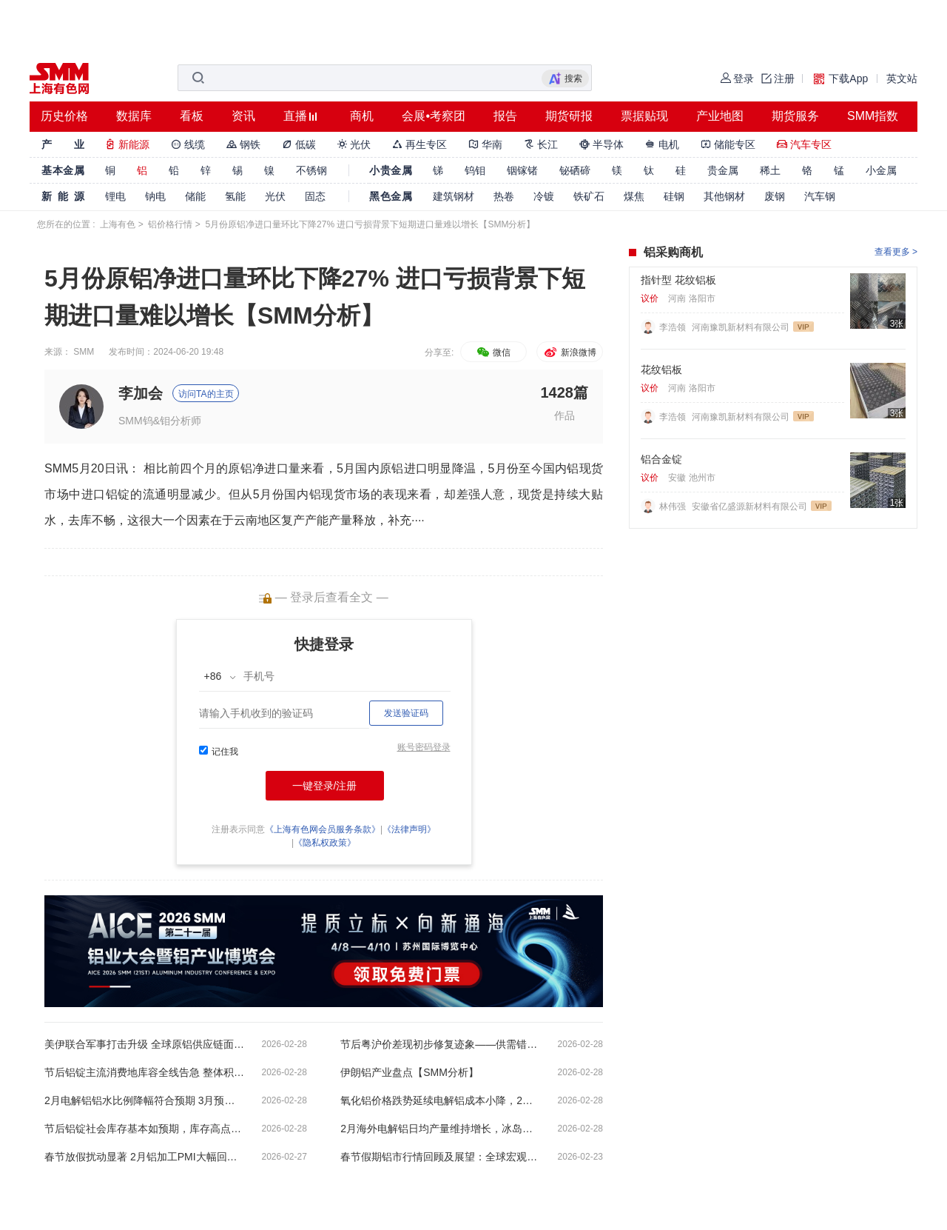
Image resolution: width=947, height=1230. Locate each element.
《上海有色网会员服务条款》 (322, 829)
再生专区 (419, 144)
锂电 (115, 196)
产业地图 (720, 116)
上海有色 (117, 224)
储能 (195, 196)
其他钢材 (724, 196)
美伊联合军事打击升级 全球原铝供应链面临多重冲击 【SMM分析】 (144, 1044)
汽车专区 (804, 144)
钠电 (155, 196)
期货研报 (569, 116)
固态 (315, 196)
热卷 (503, 196)
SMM (83, 352)
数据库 (134, 116)
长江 (541, 144)
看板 (191, 116)
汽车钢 (819, 196)
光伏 (354, 144)
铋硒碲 (574, 170)
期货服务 (795, 116)
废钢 (774, 196)
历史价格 (64, 116)
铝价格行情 (170, 224)
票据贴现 (644, 116)
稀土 (770, 170)
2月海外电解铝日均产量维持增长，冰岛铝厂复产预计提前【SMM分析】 (440, 1128)
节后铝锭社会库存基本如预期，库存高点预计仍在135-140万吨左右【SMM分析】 (144, 1128)
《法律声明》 (409, 829)
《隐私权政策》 (325, 843)
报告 (505, 116)
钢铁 (243, 144)
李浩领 (673, 327)
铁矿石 (588, 196)
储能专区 (728, 144)
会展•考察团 (433, 116)
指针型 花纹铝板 (678, 280)
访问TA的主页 (205, 394)
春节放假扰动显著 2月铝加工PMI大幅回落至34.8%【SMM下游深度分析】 (144, 1157)
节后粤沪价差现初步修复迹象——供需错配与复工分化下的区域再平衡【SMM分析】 (440, 1044)
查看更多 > (895, 252)
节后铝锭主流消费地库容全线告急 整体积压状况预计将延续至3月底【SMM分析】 (144, 1072)
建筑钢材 (453, 196)
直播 (295, 116)
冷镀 (543, 196)
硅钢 (674, 196)
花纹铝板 (661, 369)
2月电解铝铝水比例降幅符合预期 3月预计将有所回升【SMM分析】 (144, 1100)
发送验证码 (406, 713)
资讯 (243, 116)
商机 (362, 116)
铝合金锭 (661, 459)
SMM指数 (872, 116)
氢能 (235, 196)
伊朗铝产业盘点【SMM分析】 (409, 1072)
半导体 (601, 144)
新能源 (127, 144)
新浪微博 (569, 352)
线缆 (188, 144)
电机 (662, 144)
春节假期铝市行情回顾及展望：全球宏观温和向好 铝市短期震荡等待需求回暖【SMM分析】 (440, 1157)
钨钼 (475, 170)
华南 (485, 144)
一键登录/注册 (324, 786)
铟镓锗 (522, 170)
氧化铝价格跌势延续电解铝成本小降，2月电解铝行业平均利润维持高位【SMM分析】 (440, 1100)
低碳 (299, 144)
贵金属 (722, 170)
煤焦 (634, 196)
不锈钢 (311, 170)
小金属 (881, 170)
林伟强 (673, 506)
